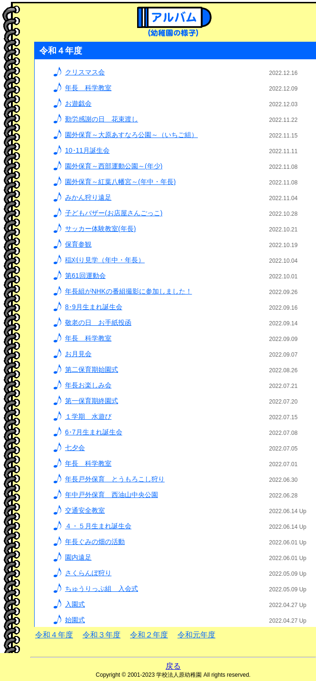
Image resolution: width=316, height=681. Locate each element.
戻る (173, 666)
